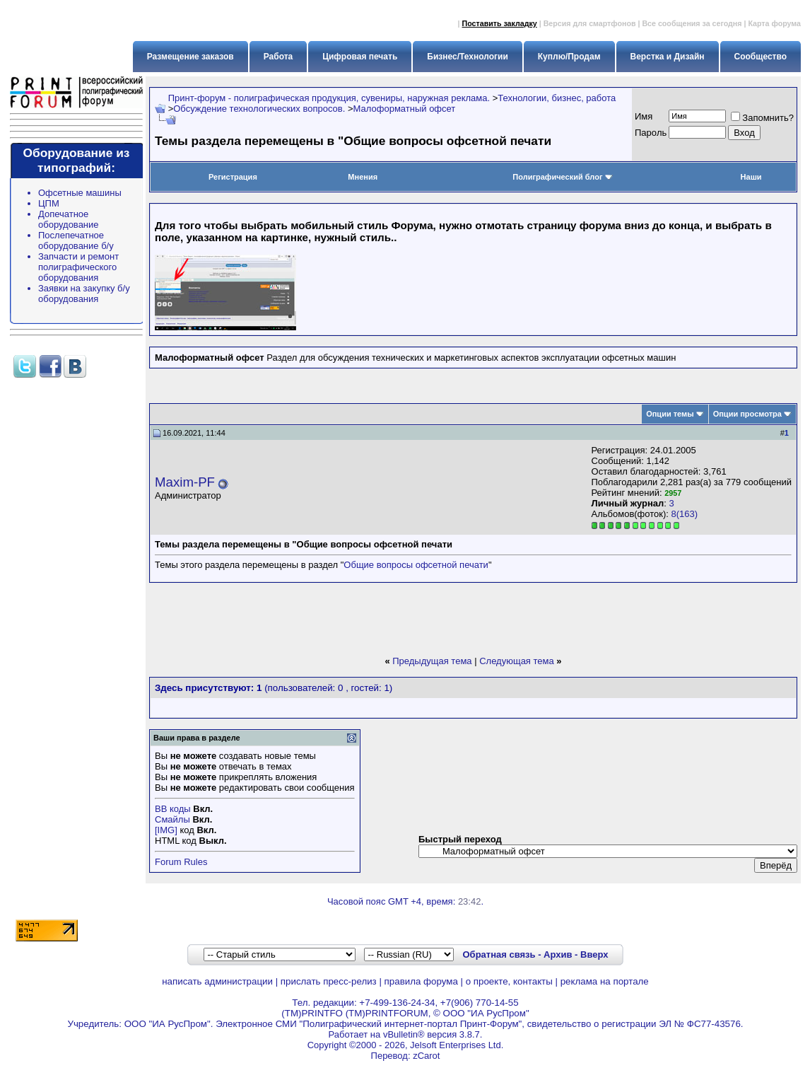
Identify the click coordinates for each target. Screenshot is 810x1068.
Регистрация (233, 177)
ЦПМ (48, 203)
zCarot (426, 1055)
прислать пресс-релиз (329, 981)
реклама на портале (604, 981)
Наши (751, 177)
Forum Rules (181, 862)
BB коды (173, 808)
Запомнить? (762, 117)
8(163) (684, 514)
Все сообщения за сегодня (691, 23)
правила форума (421, 981)
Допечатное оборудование (68, 219)
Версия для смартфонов (590, 23)
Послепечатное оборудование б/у (76, 240)
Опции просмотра (747, 414)
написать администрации (217, 981)
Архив (558, 954)
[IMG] (166, 830)
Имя (643, 116)
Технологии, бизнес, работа (557, 98)
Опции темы (669, 414)
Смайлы (172, 819)
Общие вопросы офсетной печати (416, 564)
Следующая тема (516, 661)
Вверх (594, 954)
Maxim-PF (185, 482)
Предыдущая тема (431, 661)
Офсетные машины (80, 192)
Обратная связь (498, 954)
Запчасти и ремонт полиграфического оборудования (78, 267)
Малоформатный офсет (404, 108)
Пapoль (651, 132)
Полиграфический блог (562, 177)
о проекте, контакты (509, 981)
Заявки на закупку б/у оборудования (84, 293)
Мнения (362, 177)
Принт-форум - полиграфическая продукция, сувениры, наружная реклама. (329, 98)
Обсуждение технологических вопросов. (259, 108)
